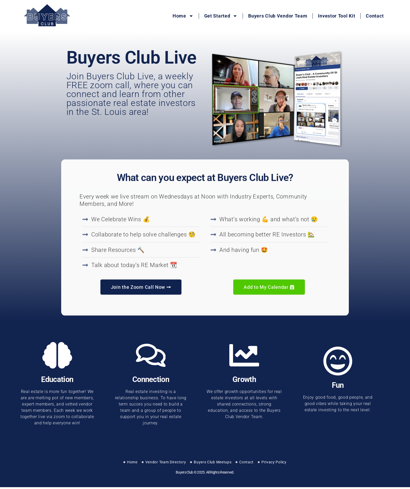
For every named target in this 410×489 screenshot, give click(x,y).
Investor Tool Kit (336, 16)
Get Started (221, 16)
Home (183, 16)
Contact (375, 16)
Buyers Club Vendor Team (277, 16)
